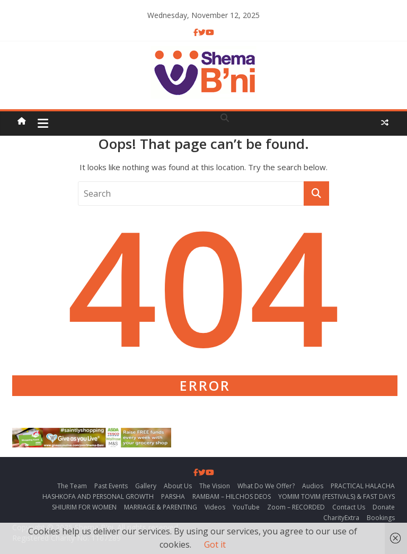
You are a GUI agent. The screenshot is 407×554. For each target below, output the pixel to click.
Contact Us (348, 507)
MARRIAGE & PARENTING (160, 507)
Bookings (381, 517)
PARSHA (173, 496)
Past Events (111, 485)
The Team (72, 485)
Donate (384, 507)
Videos (215, 507)
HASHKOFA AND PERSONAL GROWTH (98, 496)
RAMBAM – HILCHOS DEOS (231, 496)
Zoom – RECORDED (296, 507)
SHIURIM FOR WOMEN (84, 507)
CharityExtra (341, 517)
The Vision (214, 485)
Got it (215, 544)
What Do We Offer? (266, 485)
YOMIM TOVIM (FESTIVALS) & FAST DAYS (336, 496)
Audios (312, 485)
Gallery (145, 485)
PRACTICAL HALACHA (363, 485)
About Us (178, 485)
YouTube (246, 507)
